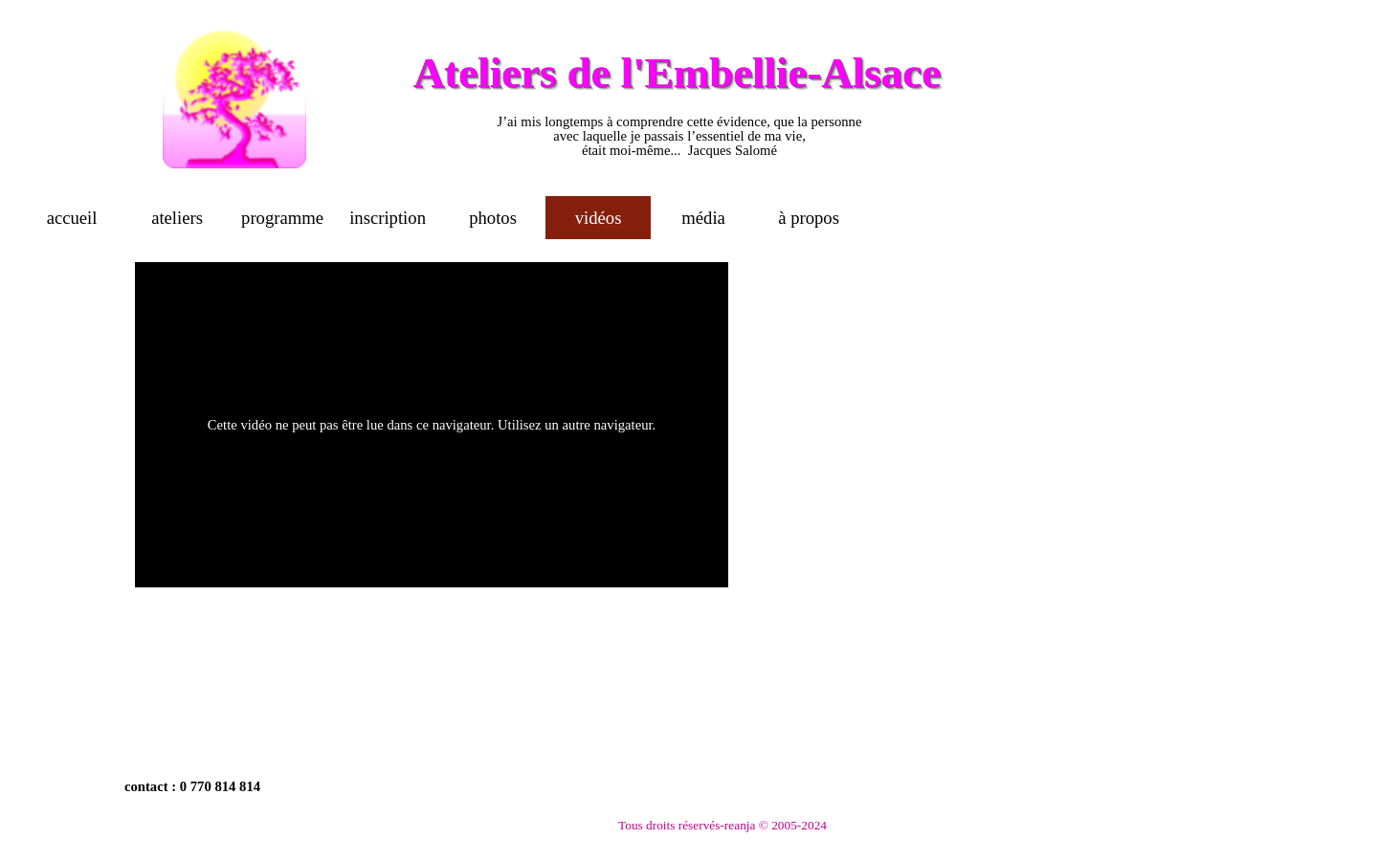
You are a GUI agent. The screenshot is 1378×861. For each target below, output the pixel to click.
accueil (72, 218)
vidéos (598, 218)
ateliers (177, 218)
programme (282, 218)
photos (493, 218)
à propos (808, 218)
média (703, 218)
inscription (387, 218)
